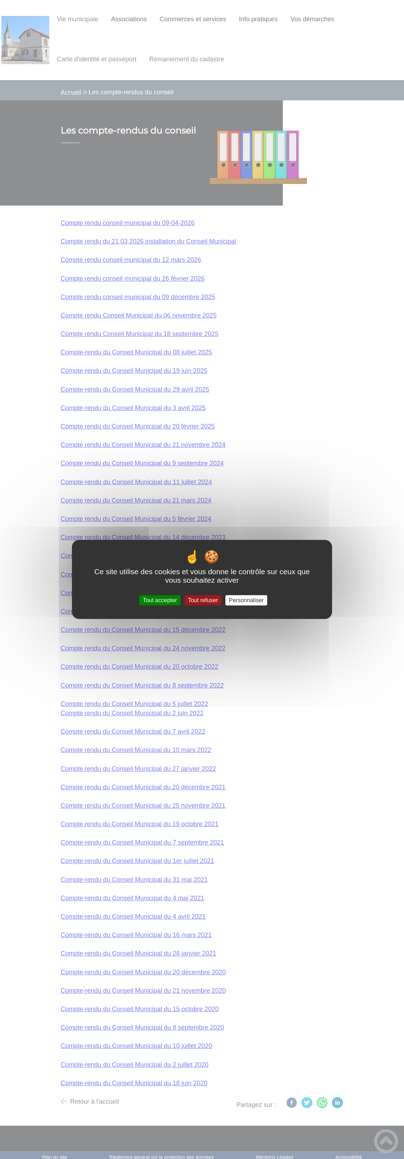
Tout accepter (160, 600)
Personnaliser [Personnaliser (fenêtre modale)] (246, 600)
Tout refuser (203, 600)
